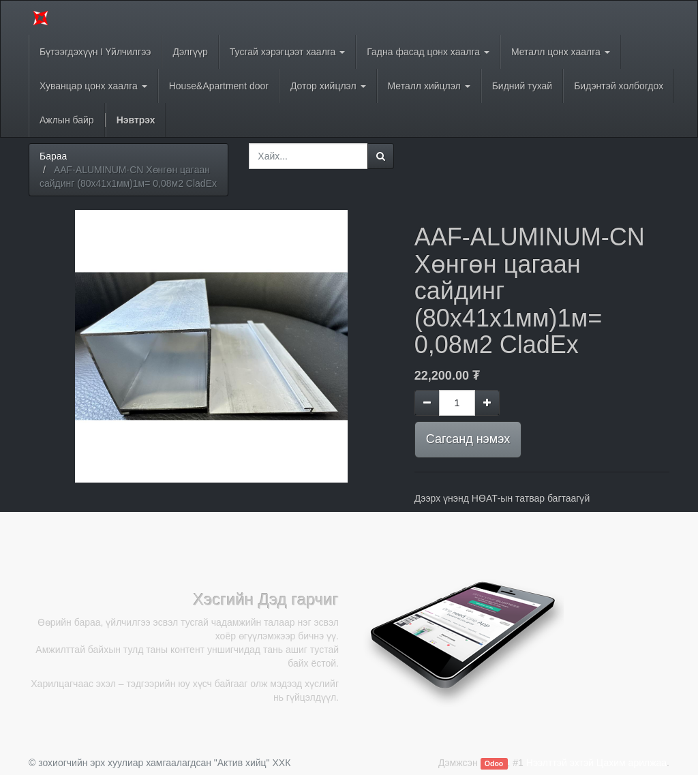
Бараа (53, 156)
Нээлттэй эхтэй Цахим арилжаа (596, 762)
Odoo (494, 763)
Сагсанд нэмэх (468, 439)
